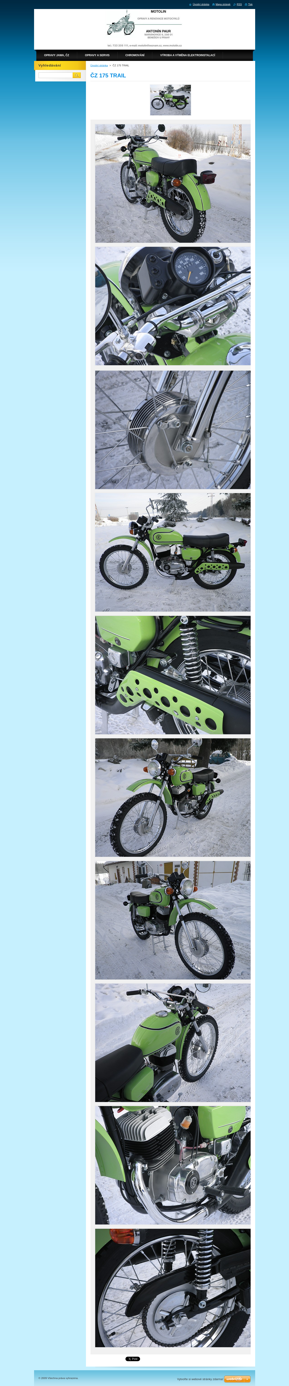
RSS (239, 4)
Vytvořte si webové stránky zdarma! (200, 1379)
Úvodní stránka (99, 65)
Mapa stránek (223, 4)
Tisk (250, 4)
